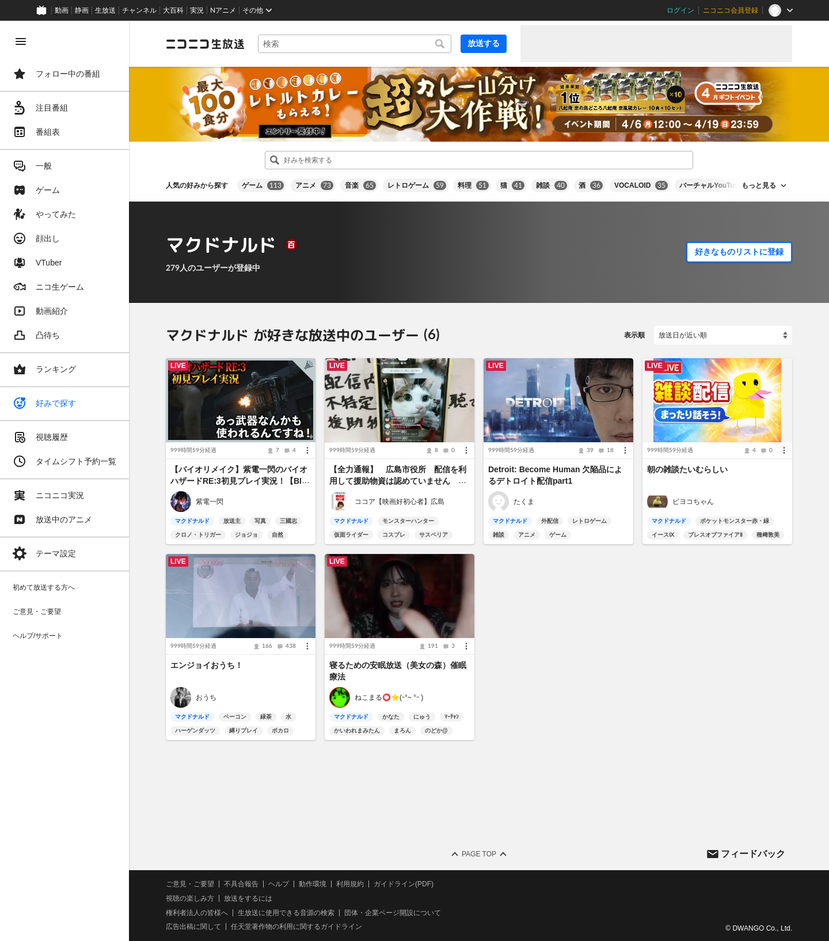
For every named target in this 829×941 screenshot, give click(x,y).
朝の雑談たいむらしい (687, 470)
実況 (197, 10)
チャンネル (139, 10)
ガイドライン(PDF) (403, 884)
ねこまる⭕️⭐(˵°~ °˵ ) (389, 697)
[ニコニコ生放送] (205, 44)
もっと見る (758, 185)
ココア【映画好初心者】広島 (399, 502)
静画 (82, 10)
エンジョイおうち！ (206, 665)
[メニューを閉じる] (20, 41)
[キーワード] (354, 44)
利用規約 (350, 884)
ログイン (680, 10)
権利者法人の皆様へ (197, 912)
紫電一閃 (209, 502)
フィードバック (753, 853)
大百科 (173, 10)
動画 (62, 10)
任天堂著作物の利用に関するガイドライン (296, 926)
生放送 (105, 10)
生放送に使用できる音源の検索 (286, 912)
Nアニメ (223, 10)
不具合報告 (241, 884)
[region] (64, 481)
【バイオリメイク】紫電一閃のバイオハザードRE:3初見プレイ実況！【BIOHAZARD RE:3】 (239, 481)
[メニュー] (307, 451)
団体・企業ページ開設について (392, 912)
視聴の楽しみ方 (190, 898)
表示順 (634, 335)
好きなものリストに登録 (739, 251)
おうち (206, 697)
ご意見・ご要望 (190, 884)
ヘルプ (278, 884)
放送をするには (248, 898)
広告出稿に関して (193, 927)
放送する (483, 43)
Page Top (479, 854)
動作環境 (312, 884)
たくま (524, 502)
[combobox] (354, 44)
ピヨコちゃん (693, 502)
